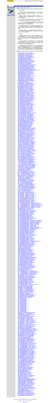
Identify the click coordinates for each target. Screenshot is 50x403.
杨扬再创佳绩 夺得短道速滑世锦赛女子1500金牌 (25, 378)
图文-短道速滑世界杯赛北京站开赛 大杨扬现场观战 (26, 334)
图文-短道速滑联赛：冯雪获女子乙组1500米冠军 (26, 193)
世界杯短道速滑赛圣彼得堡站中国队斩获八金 (25, 249)
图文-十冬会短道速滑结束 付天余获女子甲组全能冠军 (26, 266)
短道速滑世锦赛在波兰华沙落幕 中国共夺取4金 (25, 79)
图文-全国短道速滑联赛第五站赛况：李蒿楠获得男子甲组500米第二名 (29, 228)
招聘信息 (23, 399)
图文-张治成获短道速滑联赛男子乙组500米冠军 (25, 281)
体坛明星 (24, 7)
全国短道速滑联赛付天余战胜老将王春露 (24, 283)
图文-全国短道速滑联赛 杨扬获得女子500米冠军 (25, 213)
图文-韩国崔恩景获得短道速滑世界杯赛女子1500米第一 (27, 328)
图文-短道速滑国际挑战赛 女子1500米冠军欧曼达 (26, 354)
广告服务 (20, 399)
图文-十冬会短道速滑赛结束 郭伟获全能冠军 (25, 268)
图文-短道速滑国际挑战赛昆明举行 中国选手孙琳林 (26, 353)
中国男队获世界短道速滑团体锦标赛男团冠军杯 (25, 380)
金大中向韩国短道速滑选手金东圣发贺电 (24, 373)
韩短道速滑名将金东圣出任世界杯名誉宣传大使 (25, 392)
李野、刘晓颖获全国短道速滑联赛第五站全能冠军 (26, 394)
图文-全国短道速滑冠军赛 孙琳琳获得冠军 (25, 63)
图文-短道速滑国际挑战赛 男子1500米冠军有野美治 (26, 352)
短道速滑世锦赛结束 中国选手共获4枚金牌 (25, 86)
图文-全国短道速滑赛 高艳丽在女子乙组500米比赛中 (26, 230)
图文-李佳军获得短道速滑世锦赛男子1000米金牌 (26, 84)
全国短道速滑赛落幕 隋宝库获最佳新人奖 (24, 58)
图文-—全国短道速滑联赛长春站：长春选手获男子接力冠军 (27, 271)
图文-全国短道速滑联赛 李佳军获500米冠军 (25, 215)
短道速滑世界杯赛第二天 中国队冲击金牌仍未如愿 (26, 314)
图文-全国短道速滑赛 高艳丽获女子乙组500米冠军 (26, 234)
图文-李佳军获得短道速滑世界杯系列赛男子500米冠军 (26, 258)
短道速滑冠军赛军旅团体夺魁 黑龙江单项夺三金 (25, 70)
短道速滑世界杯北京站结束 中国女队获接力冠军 (25, 296)
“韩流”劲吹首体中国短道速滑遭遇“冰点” (24, 315)
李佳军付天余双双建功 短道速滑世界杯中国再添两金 (26, 254)
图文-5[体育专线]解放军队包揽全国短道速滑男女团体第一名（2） (28, 69)
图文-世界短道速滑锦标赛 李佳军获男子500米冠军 (26, 92)
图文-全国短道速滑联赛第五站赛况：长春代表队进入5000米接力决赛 (29, 222)
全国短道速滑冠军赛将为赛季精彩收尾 (24, 76)
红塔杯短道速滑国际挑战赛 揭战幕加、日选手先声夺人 (27, 348)
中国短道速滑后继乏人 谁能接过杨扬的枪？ (25, 54)
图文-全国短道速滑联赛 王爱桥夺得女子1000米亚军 (26, 242)
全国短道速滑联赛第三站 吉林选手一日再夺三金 (25, 270)
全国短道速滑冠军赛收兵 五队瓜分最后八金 (25, 59)
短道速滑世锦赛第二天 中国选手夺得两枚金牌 (25, 78)
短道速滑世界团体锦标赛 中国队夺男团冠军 (25, 381)
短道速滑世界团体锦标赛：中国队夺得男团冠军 (25, 382)
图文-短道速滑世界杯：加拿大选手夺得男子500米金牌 (26, 324)
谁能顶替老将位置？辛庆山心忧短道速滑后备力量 (26, 393)
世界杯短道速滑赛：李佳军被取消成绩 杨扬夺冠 (25, 259)
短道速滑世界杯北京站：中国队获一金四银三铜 (25, 292)
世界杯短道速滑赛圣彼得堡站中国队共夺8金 (25, 251)
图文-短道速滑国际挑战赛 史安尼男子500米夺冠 (25, 344)
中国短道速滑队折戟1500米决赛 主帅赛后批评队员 (26, 326)
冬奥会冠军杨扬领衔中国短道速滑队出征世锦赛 (25, 384)
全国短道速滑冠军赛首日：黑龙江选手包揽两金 (25, 72)
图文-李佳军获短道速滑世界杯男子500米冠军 (25, 256)
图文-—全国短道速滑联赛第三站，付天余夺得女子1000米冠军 (28, 284)
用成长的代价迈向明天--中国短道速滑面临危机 (25, 336)
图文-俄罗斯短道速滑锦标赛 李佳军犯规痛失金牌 (26, 262)
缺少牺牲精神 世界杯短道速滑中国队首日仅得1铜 (26, 316)
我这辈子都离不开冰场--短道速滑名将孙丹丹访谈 (26, 77)
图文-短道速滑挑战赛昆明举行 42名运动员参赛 (25, 350)
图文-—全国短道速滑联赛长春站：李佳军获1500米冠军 (27, 274)
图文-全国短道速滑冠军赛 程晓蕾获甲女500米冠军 (26, 67)
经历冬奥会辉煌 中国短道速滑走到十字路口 (25, 385)
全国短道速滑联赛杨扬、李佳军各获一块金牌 (25, 236)
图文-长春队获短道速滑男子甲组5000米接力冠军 (26, 199)
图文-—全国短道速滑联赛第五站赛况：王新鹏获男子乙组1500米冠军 (29, 206)
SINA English (29, 399)
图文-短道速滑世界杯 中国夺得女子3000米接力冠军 (26, 295)
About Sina (17, 399)
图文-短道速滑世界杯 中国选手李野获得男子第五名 (26, 332)
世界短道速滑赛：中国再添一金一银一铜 (24, 374)
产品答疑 (35, 399)
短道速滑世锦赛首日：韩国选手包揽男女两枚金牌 (26, 98)
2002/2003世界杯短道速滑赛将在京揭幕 (24, 337)
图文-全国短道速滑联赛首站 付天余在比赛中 (25, 364)
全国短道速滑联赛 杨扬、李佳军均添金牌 (24, 209)
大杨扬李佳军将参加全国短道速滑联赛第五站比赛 (26, 245)
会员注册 (32, 399)
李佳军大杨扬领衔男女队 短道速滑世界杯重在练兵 (26, 339)
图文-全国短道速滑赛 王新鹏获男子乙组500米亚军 (26, 232)
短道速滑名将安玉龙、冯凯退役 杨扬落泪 (24, 62)
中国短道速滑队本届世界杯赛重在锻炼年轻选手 (25, 338)
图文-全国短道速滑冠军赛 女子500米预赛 (24, 369)
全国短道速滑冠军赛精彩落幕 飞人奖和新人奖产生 (26, 60)
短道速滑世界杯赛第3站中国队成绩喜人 (24, 248)
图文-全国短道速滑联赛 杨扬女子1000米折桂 (25, 237)
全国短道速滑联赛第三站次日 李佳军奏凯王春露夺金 (26, 277)
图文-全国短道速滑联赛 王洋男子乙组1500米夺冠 (26, 355)
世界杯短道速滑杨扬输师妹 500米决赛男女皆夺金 (26, 253)
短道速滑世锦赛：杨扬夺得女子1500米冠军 (25, 376)
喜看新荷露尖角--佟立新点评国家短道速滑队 (25, 286)
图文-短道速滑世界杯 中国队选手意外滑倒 (25, 297)
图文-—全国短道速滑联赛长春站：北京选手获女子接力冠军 (27, 272)
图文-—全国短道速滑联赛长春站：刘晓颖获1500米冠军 (27, 273)
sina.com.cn (10, 0)
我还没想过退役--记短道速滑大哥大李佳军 (25, 189)
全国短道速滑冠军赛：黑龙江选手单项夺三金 (25, 71)
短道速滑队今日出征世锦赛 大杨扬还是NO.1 (25, 386)
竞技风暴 (21, 7)
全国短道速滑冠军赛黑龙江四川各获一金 (24, 372)
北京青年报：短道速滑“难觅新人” (23, 81)
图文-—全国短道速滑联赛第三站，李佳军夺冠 (25, 285)
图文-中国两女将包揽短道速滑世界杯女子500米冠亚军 (26, 257)
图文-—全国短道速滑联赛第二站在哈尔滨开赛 (25, 359)
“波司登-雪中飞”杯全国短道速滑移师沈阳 (24, 247)
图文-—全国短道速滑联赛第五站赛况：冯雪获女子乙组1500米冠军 (28, 203)
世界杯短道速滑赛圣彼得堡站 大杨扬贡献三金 (25, 250)
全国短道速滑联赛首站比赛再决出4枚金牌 (24, 363)
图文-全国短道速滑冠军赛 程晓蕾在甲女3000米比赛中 (26, 64)
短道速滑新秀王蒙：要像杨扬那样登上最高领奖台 (26, 186)
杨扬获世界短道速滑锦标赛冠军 (23, 377)
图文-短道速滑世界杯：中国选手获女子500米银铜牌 (26, 322)
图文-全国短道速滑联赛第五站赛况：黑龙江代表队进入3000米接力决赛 (29, 220)
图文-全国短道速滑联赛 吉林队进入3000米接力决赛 (26, 211)
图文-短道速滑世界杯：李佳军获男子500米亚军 (25, 319)
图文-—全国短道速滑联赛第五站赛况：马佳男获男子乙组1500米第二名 (29, 204)
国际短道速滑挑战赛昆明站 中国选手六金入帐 (25, 341)
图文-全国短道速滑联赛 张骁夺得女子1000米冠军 (26, 243)
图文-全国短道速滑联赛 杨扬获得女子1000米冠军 (26, 238)
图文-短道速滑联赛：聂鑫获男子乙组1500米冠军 (26, 276)
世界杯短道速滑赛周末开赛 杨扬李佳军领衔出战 (25, 340)
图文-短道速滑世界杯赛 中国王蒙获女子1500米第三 (26, 333)
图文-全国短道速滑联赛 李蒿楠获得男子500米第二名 (26, 218)
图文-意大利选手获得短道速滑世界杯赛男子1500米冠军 (27, 329)
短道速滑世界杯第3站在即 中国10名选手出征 (25, 264)
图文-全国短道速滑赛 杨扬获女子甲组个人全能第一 (26, 200)
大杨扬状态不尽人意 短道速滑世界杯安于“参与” (25, 325)
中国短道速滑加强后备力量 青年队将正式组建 (25, 367)
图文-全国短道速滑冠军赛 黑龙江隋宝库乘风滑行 (26, 65)
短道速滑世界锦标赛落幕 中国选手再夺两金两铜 (25, 89)
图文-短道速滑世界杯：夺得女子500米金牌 (25, 323)
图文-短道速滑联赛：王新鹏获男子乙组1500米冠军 (26, 196)
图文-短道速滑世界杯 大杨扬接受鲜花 (24, 293)
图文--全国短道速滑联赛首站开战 (23, 365)
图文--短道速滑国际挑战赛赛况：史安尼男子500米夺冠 (27, 343)
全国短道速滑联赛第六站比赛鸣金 (23, 389)
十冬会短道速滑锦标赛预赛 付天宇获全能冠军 (25, 265)
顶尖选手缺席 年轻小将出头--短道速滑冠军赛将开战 (26, 75)
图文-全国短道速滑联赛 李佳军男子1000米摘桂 (25, 240)
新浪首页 (18, 7)
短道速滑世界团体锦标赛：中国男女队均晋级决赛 (26, 383)
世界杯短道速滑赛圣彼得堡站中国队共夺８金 (25, 252)
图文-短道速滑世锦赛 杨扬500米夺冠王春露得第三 (26, 375)
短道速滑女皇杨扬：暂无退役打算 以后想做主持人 (26, 53)
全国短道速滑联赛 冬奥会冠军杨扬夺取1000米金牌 (26, 358)
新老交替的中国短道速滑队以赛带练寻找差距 (25, 291)
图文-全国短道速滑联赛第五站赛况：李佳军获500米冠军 (27, 225)
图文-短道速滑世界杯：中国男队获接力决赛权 (25, 318)
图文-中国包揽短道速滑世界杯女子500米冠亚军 (25, 255)
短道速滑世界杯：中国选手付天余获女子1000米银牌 (26, 312)
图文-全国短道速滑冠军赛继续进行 (23, 370)
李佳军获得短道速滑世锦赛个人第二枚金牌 (25, 90)
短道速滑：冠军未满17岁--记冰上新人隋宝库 (25, 52)
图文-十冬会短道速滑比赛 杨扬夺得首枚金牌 (25, 183)
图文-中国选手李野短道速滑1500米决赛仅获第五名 (26, 331)
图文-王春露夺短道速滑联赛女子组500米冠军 (25, 280)
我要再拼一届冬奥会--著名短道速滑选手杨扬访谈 (26, 192)
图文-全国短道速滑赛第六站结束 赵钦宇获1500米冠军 (26, 388)
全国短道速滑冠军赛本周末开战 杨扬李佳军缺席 (25, 73)
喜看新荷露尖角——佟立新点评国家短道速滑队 (25, 289)
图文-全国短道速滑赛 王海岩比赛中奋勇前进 (25, 233)
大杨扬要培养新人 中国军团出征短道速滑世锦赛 (25, 387)
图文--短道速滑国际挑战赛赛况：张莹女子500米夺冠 (26, 345)
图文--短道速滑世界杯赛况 (22, 298)
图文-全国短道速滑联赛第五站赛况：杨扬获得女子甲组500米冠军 (28, 223)
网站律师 (26, 399)
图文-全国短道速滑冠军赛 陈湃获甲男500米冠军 (25, 66)
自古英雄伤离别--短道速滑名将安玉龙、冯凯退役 (26, 61)
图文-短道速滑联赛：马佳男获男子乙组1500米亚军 (26, 195)
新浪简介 (15, 399)
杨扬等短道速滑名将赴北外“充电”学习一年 (25, 366)
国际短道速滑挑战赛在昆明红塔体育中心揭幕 (25, 349)
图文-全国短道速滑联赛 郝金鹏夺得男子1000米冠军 (26, 244)
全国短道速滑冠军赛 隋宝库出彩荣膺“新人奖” (25, 57)
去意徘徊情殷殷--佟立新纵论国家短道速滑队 (25, 288)
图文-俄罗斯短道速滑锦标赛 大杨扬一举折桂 (25, 263)
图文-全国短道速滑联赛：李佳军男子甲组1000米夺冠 (26, 235)
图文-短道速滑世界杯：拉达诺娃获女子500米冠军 (26, 320)
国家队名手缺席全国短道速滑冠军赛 (24, 371)
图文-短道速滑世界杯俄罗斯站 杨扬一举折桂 (25, 261)
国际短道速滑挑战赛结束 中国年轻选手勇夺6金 (25, 342)
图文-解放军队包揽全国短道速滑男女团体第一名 (26, 68)
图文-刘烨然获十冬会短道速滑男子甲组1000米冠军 (26, 267)
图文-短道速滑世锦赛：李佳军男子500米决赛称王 (26, 95)
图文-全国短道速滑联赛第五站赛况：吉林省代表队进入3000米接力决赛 (29, 221)
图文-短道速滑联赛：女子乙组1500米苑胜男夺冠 (26, 275)
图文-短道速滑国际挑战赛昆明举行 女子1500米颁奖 (26, 351)
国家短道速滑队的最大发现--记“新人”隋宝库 (25, 55)
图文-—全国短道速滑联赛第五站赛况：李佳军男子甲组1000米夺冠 (28, 241)
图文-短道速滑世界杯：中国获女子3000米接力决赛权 (26, 321)
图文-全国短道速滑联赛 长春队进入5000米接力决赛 (26, 212)
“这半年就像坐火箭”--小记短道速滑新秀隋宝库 (25, 56)
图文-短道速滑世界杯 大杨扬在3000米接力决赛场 (26, 294)
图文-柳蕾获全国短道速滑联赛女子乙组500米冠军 (26, 282)
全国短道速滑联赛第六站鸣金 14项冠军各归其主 (25, 390)
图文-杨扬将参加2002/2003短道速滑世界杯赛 (25, 327)
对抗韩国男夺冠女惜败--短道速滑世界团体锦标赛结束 (26, 379)
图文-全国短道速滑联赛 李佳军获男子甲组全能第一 (26, 201)
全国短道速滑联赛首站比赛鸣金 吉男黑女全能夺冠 (26, 362)
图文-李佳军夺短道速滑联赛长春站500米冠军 (25, 279)
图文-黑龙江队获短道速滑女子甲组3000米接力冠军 (26, 198)
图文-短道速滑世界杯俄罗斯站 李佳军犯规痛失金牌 (26, 260)
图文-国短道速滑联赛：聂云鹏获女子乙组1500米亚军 (26, 202)
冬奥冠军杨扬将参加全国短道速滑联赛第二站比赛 (26, 361)
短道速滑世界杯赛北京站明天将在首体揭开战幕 (25, 335)
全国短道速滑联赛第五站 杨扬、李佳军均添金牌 (25, 208)
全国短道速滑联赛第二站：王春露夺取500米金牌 (26, 356)
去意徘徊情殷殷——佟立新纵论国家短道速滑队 (25, 290)
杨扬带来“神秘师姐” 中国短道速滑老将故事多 (25, 313)
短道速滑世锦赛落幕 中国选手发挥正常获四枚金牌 (26, 80)
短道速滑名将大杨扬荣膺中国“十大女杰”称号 (25, 246)
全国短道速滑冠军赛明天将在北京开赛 (24, 74)
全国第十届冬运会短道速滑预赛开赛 (24, 269)
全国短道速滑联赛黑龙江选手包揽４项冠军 (25, 395)
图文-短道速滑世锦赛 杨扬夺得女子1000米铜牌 (25, 87)
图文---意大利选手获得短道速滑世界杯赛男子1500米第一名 (27, 330)
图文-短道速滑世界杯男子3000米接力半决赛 (25, 317)
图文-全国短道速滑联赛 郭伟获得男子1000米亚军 (26, 239)
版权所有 (24, 402)
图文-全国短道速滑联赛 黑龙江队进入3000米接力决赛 (26, 210)
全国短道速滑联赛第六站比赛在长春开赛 (24, 391)
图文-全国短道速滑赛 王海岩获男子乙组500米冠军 (26, 231)
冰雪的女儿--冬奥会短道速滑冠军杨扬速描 (25, 368)
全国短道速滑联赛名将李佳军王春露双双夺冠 (25, 278)
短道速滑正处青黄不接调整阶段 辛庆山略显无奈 (25, 357)
